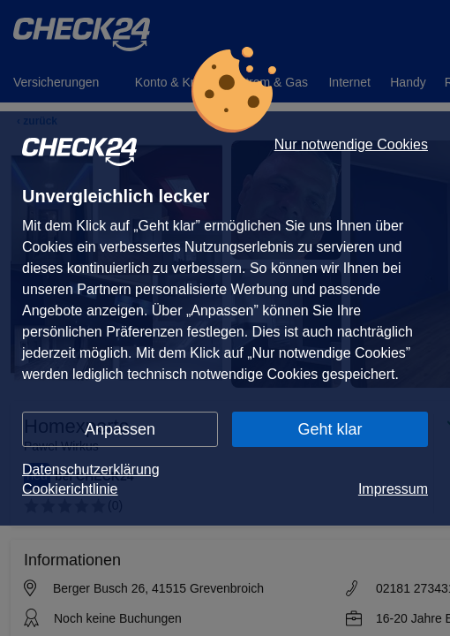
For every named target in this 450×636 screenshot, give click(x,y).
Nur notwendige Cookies (351, 145)
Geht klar (329, 429)
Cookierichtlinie (70, 488)
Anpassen (120, 429)
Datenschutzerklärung (91, 469)
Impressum (393, 488)
